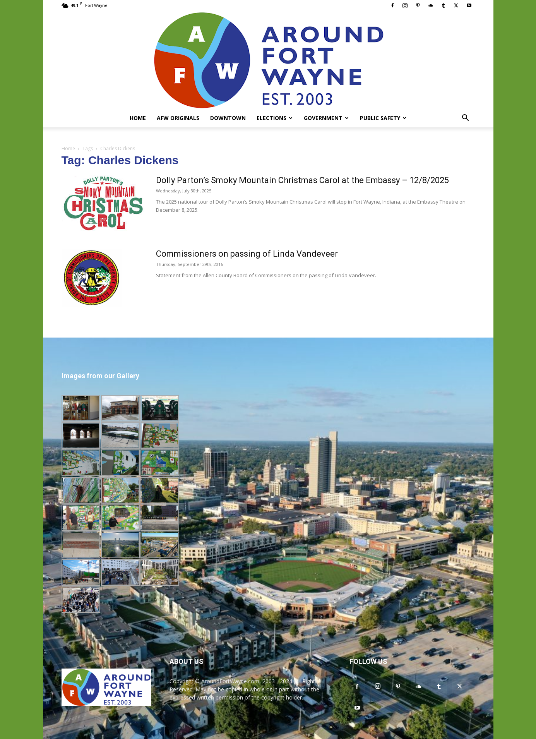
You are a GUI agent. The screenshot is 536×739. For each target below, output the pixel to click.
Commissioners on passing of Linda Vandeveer (247, 254)
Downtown (228, 118)
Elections (275, 118)
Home (138, 118)
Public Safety (383, 118)
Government (326, 118)
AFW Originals (178, 118)
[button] (465, 118)
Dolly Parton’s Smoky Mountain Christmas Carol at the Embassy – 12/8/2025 (302, 180)
